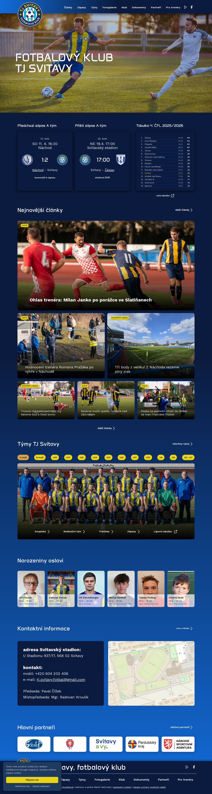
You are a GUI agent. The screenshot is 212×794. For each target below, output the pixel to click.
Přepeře (148, 144)
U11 (134, 457)
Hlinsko (148, 163)
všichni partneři (179, 727)
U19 (55, 457)
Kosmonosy (150, 154)
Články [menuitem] (68, 7)
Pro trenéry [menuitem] (173, 7)
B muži (40, 457)
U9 (160, 457)
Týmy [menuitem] (94, 7)
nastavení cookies (122, 787)
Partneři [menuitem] (156, 7)
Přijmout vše (32, 780)
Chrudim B (149, 179)
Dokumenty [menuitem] (139, 7)
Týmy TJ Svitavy (38, 443)
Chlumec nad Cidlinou (155, 157)
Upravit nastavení (41, 786)
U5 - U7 (188, 457)
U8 (173, 457)
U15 (82, 457)
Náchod (38, 170)
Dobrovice (149, 183)
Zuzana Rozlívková (63, 787)
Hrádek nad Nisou (153, 176)
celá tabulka (163, 195)
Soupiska (41, 531)
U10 (148, 457)
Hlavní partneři (36, 727)
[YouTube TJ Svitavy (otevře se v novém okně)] (185, 7)
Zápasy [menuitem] (81, 7)
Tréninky (104, 531)
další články (182, 209)
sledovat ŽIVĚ (102, 177)
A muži (23, 457)
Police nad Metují (153, 167)
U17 (68, 457)
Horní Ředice (151, 141)
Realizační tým (73, 531)
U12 (122, 457)
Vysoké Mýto (151, 147)
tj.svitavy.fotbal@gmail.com (61, 679)
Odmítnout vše (22, 786)
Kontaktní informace (43, 628)
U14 (95, 457)
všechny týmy (180, 443)
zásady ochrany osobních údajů (149, 787)
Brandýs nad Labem (154, 170)
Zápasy (132, 531)
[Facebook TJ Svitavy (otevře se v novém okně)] (192, 7)
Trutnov (148, 160)
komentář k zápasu (45, 177)
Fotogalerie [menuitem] (109, 7)
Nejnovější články (40, 210)
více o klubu (182, 628)
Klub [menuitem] (124, 7)
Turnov (148, 151)
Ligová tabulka (163, 531)
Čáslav (109, 170)
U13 (108, 457)
